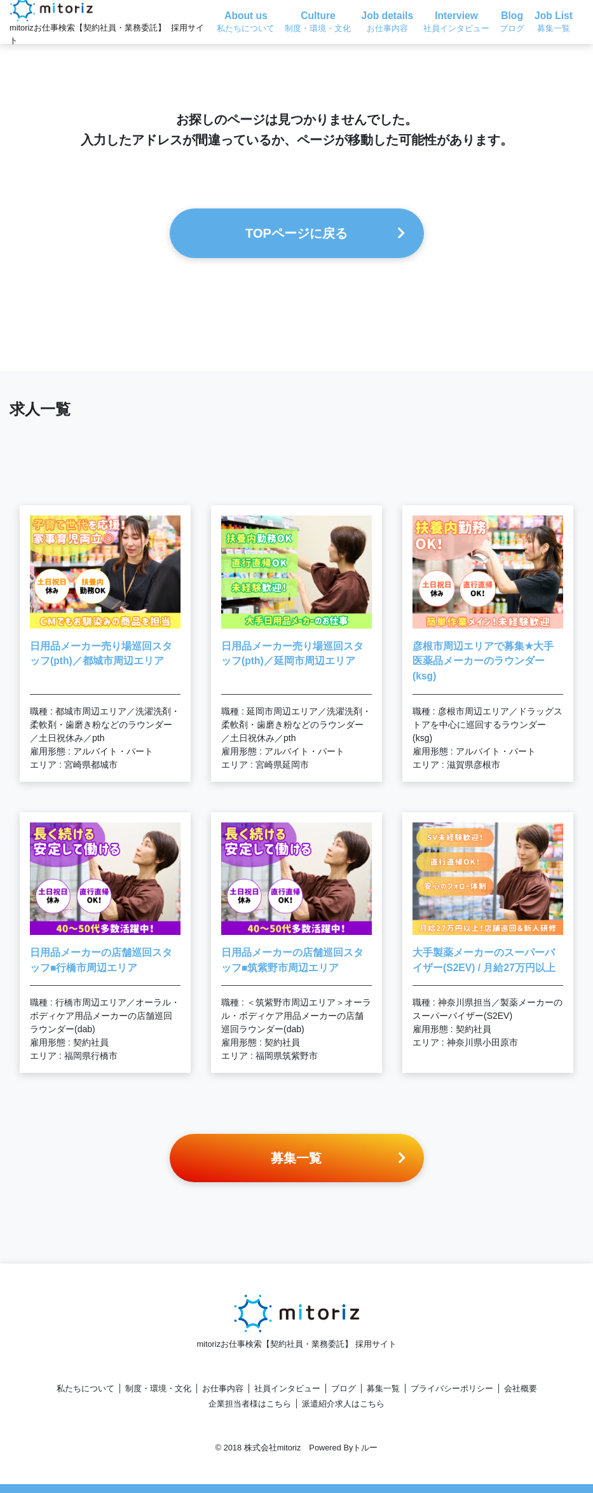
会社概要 (520, 1388)
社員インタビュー (287, 1388)
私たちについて (85, 1388)
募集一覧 (383, 1388)
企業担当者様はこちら (249, 1403)
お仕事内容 (222, 1388)
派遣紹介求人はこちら (343, 1403)
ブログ (343, 1388)
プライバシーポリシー (452, 1388)
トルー (365, 1447)
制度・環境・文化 (158, 1388)
